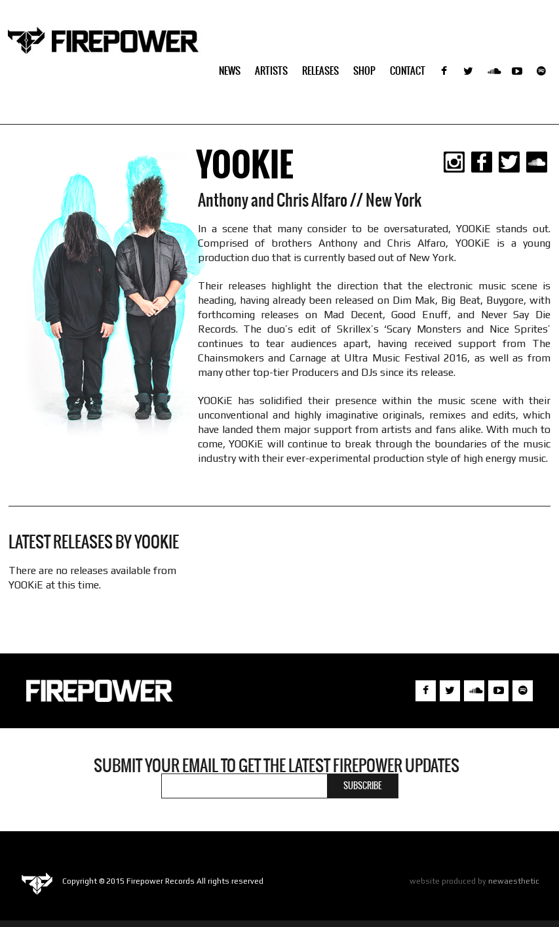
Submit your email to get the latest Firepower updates (276, 765)
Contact (407, 70)
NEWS (230, 70)
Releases (320, 70)
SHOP (364, 70)
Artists (271, 70)
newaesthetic (513, 881)
